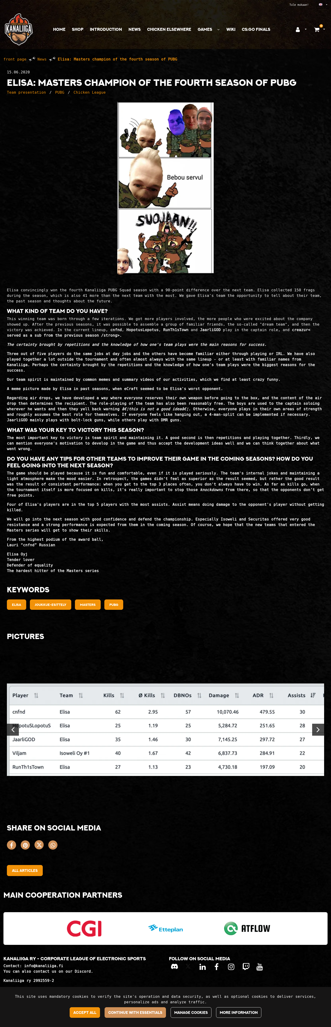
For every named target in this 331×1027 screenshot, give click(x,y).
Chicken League (90, 92)
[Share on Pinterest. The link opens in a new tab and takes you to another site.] (27, 846)
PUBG (59, 92)
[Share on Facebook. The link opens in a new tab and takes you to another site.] (14, 846)
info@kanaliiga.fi (43, 966)
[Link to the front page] (19, 29)
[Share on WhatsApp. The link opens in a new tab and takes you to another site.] (54, 846)
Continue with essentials (135, 1012)
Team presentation (26, 92)
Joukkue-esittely (50, 604)
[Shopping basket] (317, 29)
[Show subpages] (218, 29)
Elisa (16, 604)
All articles (25, 870)
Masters (88, 604)
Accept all (84, 1012)
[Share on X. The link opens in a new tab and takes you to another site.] (41, 846)
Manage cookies (191, 1012)
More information (239, 1012)
